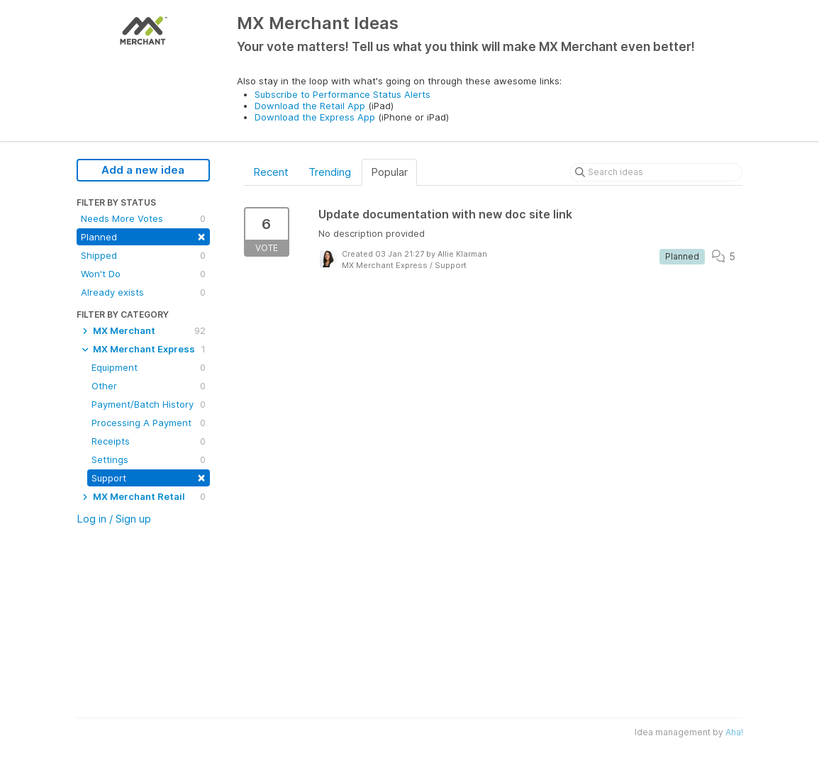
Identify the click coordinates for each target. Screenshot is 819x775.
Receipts (148, 441)
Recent (271, 172)
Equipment (148, 367)
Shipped (143, 255)
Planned (143, 235)
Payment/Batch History (148, 404)
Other (148, 386)
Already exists (143, 292)
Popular (389, 172)
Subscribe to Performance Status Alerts (342, 94)
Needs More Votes (143, 218)
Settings (148, 459)
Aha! (734, 732)
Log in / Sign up (114, 518)
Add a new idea (142, 170)
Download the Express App (315, 117)
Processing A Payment (148, 423)
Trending (329, 172)
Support (148, 476)
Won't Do (143, 274)
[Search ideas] (655, 172)
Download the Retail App (310, 105)
